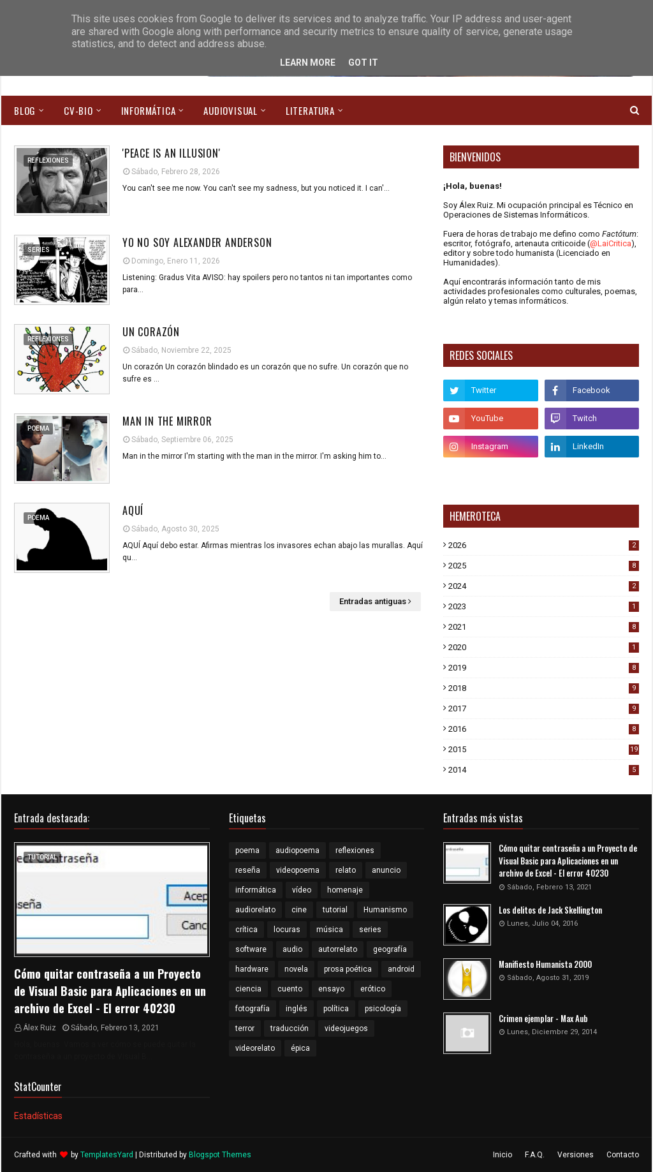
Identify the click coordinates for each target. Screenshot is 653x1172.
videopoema (297, 870)
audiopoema (297, 850)
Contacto (622, 1154)
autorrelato (337, 949)
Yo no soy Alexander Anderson (197, 242)
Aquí (132, 510)
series (370, 929)
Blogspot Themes (220, 1154)
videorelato (255, 1048)
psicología (383, 1008)
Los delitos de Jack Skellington (550, 910)
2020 (543, 647)
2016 (543, 729)
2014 (543, 770)
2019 (543, 667)
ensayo (331, 988)
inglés (296, 1008)
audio (292, 949)
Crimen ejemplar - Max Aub (543, 1019)
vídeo (301, 890)
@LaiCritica (610, 243)
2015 (543, 749)
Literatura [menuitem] (310, 110)
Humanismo (385, 909)
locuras (287, 929)
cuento (289, 988)
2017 (543, 708)
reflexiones (354, 850)
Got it (363, 62)
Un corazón (151, 331)
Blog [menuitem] (25, 110)
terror (244, 1028)
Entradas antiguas (372, 601)
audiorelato (255, 909)
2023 (543, 606)
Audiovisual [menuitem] (230, 110)
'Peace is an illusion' (171, 153)
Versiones (575, 1154)
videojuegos (346, 1028)
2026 (543, 545)
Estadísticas (38, 1116)
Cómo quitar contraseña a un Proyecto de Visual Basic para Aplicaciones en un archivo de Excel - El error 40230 (110, 990)
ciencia (248, 988)
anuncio (386, 870)
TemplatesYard (106, 1154)
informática (255, 890)
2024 (543, 586)
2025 (543, 565)
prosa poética (348, 969)
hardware (251, 969)
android (401, 969)
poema (247, 850)
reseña (247, 870)
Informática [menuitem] (148, 110)
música (329, 929)
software (251, 949)
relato (345, 870)
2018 (543, 688)
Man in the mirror (167, 421)
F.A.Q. (535, 1154)
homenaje (345, 890)
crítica (246, 929)
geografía (390, 949)
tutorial (335, 909)
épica (300, 1048)
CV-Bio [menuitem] (78, 110)
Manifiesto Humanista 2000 (545, 964)
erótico (372, 988)
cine (299, 909)
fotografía (252, 1008)
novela (296, 969)
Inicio (502, 1154)
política (336, 1008)
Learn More (307, 62)
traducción (289, 1028)
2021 (543, 627)
